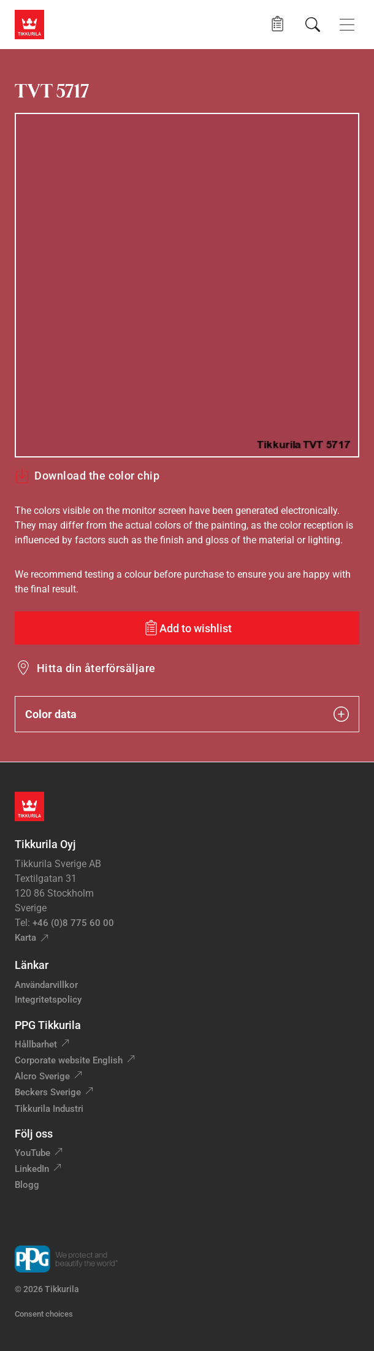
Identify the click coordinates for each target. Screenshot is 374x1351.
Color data (187, 714)
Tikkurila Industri (49, 1108)
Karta (25, 937)
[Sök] (312, 24)
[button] (277, 24)
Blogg (27, 1184)
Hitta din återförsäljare (96, 668)
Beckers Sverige (48, 1092)
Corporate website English (69, 1060)
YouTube (32, 1152)
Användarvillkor (46, 984)
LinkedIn (32, 1168)
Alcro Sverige (42, 1076)
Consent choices (44, 1313)
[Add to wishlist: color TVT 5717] (187, 628)
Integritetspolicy (48, 999)
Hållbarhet (36, 1044)
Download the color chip (87, 476)
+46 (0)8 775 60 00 (73, 922)
